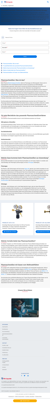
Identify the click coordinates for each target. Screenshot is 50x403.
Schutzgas (30, 162)
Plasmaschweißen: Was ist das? (11, 63)
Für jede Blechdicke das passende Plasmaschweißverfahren (17, 65)
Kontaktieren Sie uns (6, 347)
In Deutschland (5, 364)
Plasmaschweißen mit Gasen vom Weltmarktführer (15, 72)
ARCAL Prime (28, 269)
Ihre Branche (5, 329)
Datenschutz (38, 396)
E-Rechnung (4, 352)
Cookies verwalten (29, 396)
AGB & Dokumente (19, 396)
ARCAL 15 (3, 274)
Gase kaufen (5, 326)
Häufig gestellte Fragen (5, 361)
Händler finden (5, 350)
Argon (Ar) (26, 168)
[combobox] (47, 2)
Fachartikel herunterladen (5, 338)
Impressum (11, 396)
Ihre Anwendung (5, 331)
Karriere (4, 367)
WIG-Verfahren (4, 94)
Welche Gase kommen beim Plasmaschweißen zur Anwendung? (18, 68)
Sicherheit (4, 369)
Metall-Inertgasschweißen (14, 83)
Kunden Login (5, 345)
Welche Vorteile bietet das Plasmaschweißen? (14, 70)
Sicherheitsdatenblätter (7, 334)
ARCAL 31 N (45, 271)
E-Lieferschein (5, 354)
